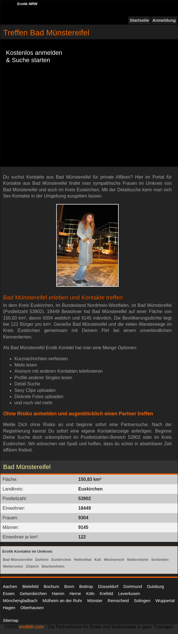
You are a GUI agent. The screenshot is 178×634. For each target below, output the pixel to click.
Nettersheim (137, 559)
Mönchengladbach (20, 600)
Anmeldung (164, 20)
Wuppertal (165, 600)
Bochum (51, 586)
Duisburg (155, 586)
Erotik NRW (27, 4)
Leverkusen (129, 593)
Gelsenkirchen (33, 593)
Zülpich (32, 566)
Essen (9, 593)
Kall (97, 559)
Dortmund (132, 586)
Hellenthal (83, 559)
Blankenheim (53, 566)
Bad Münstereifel (17, 559)
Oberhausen (32, 607)
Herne (75, 593)
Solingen (142, 600)
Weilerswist (13, 566)
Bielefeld (30, 586)
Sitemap (10, 620)
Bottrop (86, 586)
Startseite (139, 20)
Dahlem (42, 559)
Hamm (58, 593)
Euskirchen (61, 559)
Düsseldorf (108, 586)
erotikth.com (31, 626)
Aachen (10, 586)
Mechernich (114, 559)
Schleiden (159, 559)
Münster (95, 600)
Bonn (69, 586)
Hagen (9, 607)
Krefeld (106, 593)
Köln (90, 593)
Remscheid (118, 600)
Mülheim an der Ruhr (62, 600)
